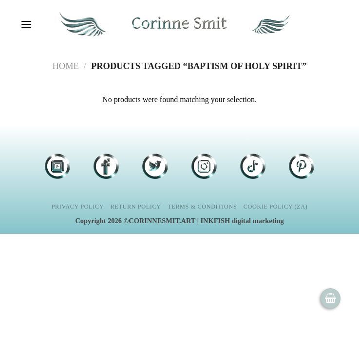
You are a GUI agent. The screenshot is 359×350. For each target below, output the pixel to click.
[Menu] (26, 24)
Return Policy (136, 206)
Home (66, 66)
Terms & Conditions (202, 206)
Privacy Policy (78, 206)
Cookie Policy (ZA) (276, 206)
